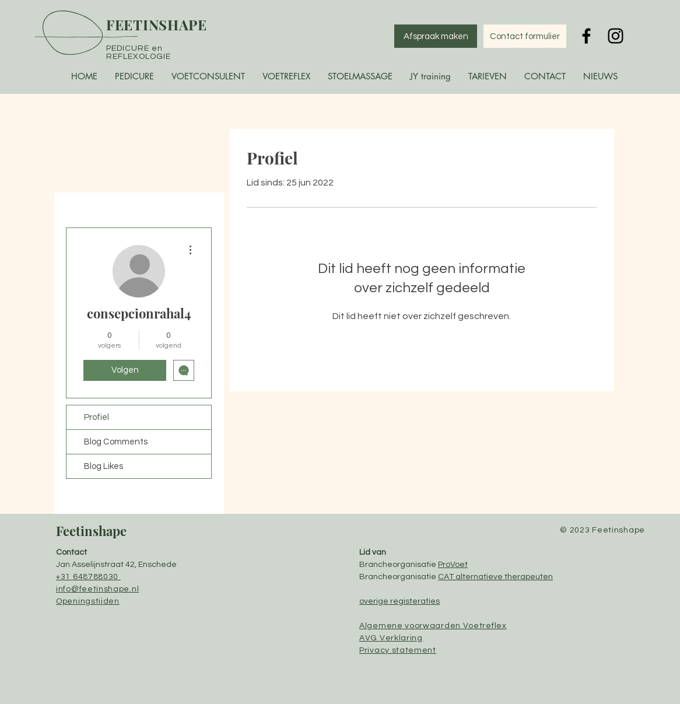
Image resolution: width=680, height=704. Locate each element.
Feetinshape (91, 531)
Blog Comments (116, 441)
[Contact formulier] (524, 36)
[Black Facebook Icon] (586, 36)
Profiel (96, 417)
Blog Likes (103, 466)
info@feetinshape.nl (97, 589)
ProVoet (453, 565)
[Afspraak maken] (435, 36)
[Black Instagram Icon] (615, 36)
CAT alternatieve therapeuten (495, 577)
